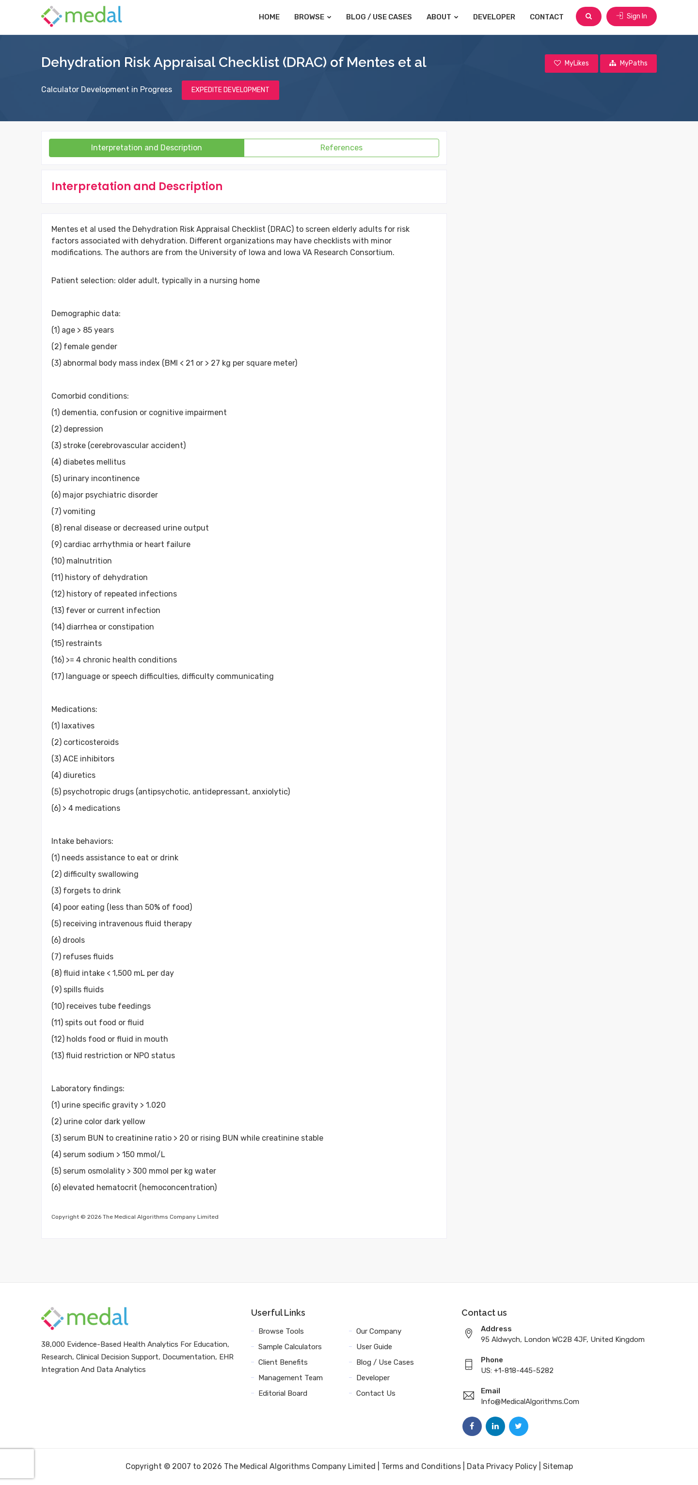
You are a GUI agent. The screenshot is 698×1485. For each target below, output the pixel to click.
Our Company (378, 1331)
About (444, 17)
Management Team (290, 1378)
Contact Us (376, 1393)
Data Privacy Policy (502, 1466)
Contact (548, 17)
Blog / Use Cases (380, 17)
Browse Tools (281, 1331)
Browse (314, 17)
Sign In (631, 17)
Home (270, 17)
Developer (495, 17)
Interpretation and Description (146, 148)
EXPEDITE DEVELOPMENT (230, 90)
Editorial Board (282, 1393)
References (341, 148)
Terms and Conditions (421, 1466)
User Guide (374, 1347)
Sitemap (558, 1466)
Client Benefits (283, 1362)
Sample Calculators (290, 1347)
